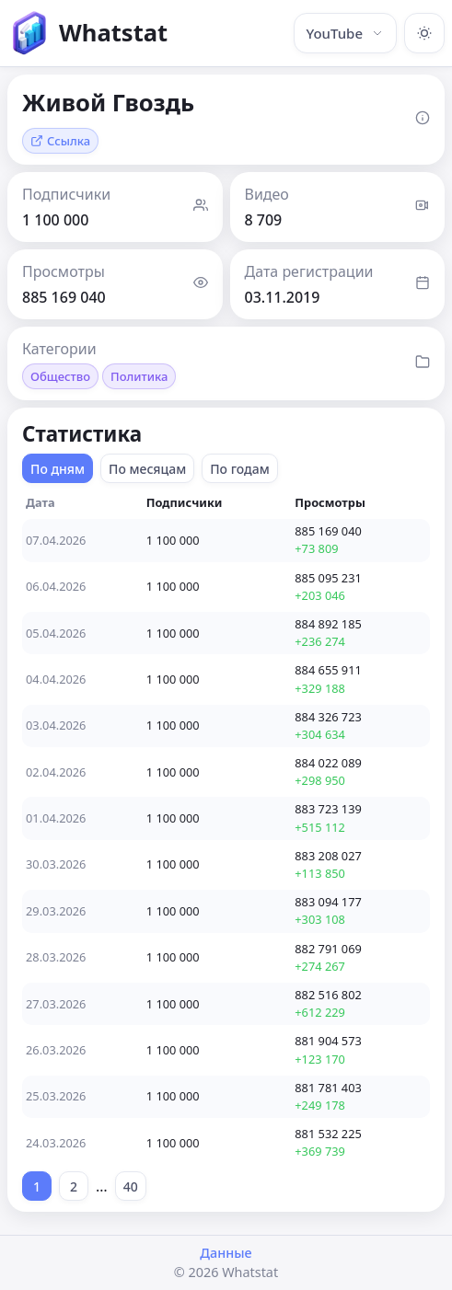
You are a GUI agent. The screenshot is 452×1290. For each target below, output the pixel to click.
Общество (60, 376)
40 (130, 1186)
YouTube (345, 33)
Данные (225, 1252)
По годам (240, 469)
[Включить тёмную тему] (424, 33)
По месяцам (147, 469)
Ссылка (60, 140)
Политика (139, 376)
